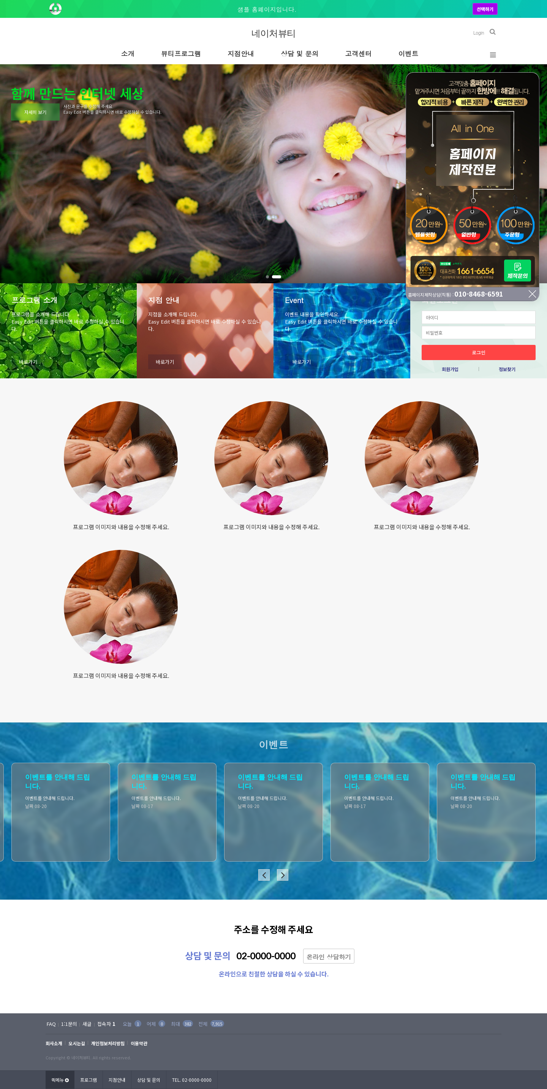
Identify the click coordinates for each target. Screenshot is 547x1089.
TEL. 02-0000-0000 (192, 1079)
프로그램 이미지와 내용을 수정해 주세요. (121, 527)
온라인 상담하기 (329, 956)
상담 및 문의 (299, 53)
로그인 (478, 352)
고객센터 (358, 53)
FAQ (51, 1023)
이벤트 (408, 53)
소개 (127, 53)
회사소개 (54, 1043)
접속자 (106, 1023)
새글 (87, 1023)
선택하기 (485, 9)
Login (478, 32)
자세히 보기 (35, 112)
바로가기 (28, 361)
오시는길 (76, 1043)
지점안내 (241, 53)
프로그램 (88, 1079)
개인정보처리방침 (108, 1043)
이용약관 (139, 1043)
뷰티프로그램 (181, 53)
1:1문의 (69, 1023)
